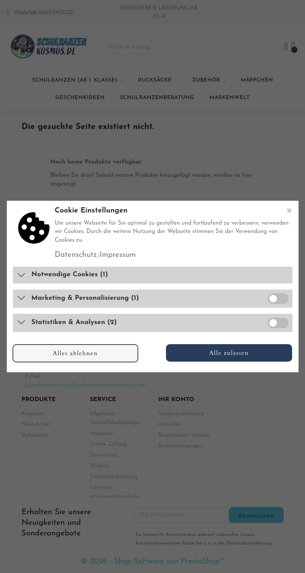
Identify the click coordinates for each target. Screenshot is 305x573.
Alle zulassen (229, 353)
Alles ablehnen (75, 353)
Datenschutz (76, 255)
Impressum (118, 255)
